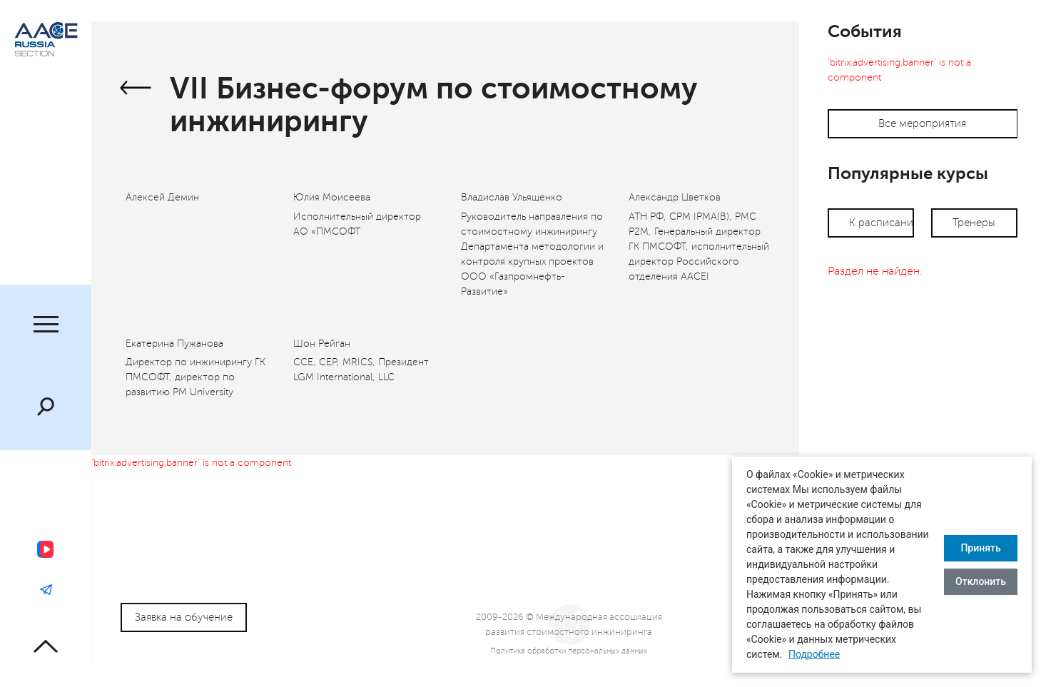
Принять (980, 548)
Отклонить (980, 581)
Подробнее (814, 654)
